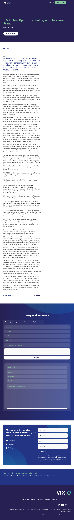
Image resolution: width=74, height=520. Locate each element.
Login (49, 2)
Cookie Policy (52, 509)
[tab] (8, 322)
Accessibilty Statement (66, 511)
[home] (7, 2)
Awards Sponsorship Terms (16, 509)
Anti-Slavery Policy (67, 509)
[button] (69, 2)
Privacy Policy (55, 461)
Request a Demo (11, 33)
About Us (54, 499)
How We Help (25, 499)
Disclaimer (59, 509)
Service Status (26, 509)
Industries (40, 499)
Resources (47, 499)
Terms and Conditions (35, 509)
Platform (33, 499)
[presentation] (17, 351)
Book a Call (60, 2)
